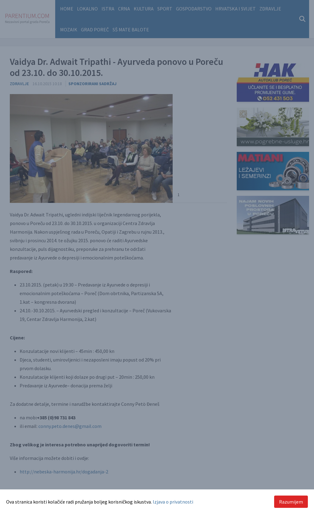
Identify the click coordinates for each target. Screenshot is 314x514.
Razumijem (291, 502)
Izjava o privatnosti (173, 502)
